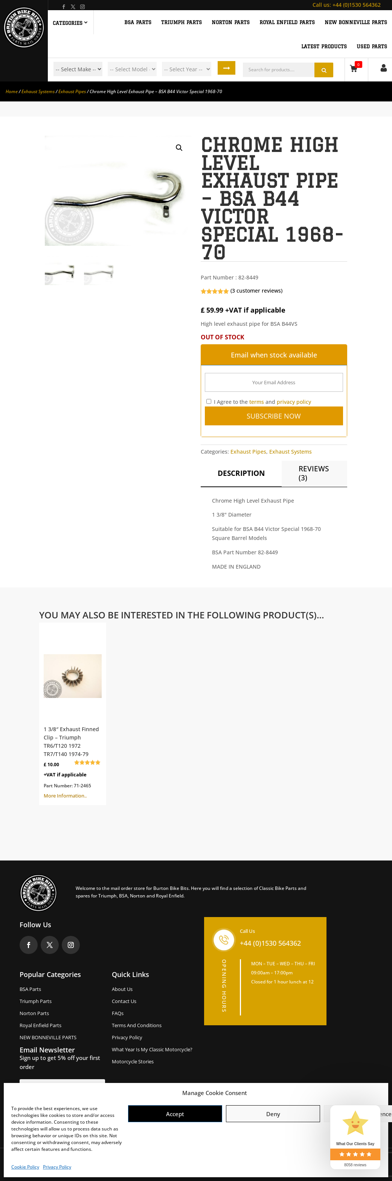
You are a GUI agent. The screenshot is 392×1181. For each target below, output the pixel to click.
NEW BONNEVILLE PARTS (356, 22)
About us (122, 989)
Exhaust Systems (38, 91)
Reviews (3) (314, 473)
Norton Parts (34, 1013)
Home (12, 91)
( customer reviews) (256, 290)
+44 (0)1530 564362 (347, 4)
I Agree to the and (258, 401)
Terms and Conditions (137, 1025)
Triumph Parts (36, 1001)
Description (241, 473)
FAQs (118, 1013)
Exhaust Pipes (72, 91)
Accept (175, 1114)
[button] (179, 148)
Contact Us (124, 1001)
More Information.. (73, 713)
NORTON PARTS (231, 22)
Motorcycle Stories (133, 1061)
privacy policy (294, 401)
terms (256, 401)
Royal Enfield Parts (40, 1025)
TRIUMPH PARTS (181, 22)
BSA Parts (30, 989)
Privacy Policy (57, 1167)
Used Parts (372, 46)
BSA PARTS (137, 22)
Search (228, 69)
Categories (67, 23)
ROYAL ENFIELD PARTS (287, 22)
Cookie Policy (25, 1167)
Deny (273, 1114)
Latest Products (324, 46)
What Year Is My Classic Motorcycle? (152, 1049)
